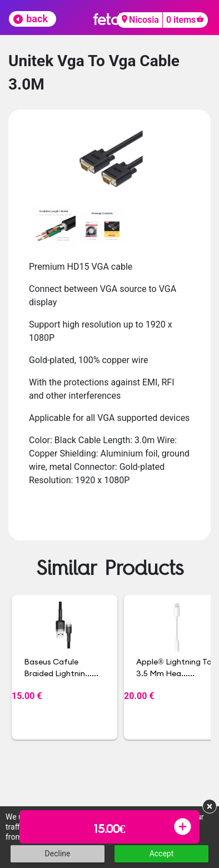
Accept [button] (162, 853)
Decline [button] (58, 853)
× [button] (210, 806)
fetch (110, 19)
